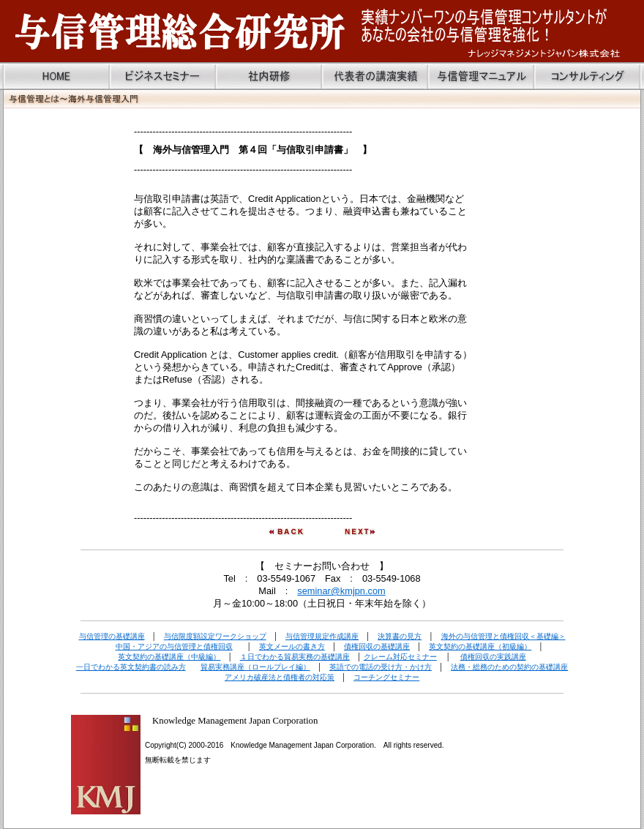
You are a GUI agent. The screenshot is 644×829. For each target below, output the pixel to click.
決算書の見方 (400, 636)
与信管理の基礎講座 (112, 636)
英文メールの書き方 (292, 646)
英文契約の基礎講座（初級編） (480, 646)
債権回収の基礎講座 (377, 646)
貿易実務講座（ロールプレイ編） (255, 667)
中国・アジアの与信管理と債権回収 (174, 646)
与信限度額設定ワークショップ (215, 636)
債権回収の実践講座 (493, 657)
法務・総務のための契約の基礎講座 (509, 667)
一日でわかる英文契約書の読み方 (131, 667)
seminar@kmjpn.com (341, 590)
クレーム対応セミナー (400, 657)
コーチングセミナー (386, 677)
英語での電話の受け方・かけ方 (380, 667)
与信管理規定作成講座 (322, 636)
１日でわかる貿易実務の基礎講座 (295, 657)
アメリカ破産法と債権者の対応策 (279, 677)
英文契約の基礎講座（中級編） (169, 657)
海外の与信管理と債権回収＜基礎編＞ (503, 636)
